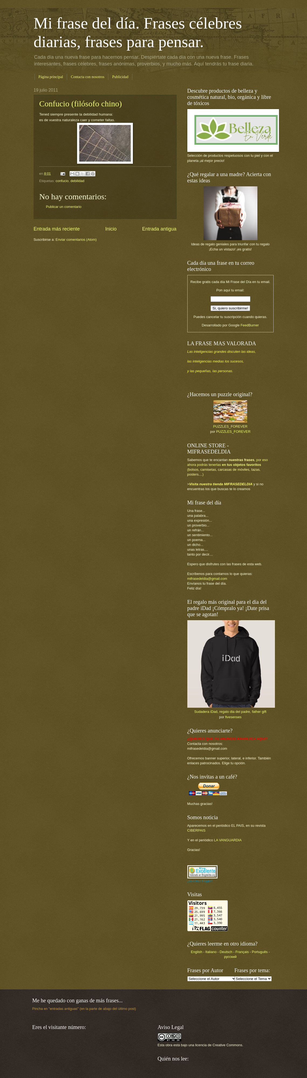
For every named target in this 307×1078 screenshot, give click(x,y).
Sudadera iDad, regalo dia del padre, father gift (230, 712)
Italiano (211, 952)
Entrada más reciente (57, 229)
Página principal (51, 77)
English (196, 952)
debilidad (77, 181)
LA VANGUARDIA (228, 840)
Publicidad (120, 77)
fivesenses (233, 717)
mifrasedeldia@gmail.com (207, 579)
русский (230, 957)
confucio (62, 181)
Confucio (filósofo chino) (80, 103)
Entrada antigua (159, 229)
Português (260, 952)
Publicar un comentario (64, 207)
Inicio (110, 229)
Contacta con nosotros (87, 77)
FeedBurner (249, 325)
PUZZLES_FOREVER (230, 426)
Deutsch (226, 952)
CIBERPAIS (196, 830)
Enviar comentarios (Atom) (76, 240)
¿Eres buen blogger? (199, 881)
